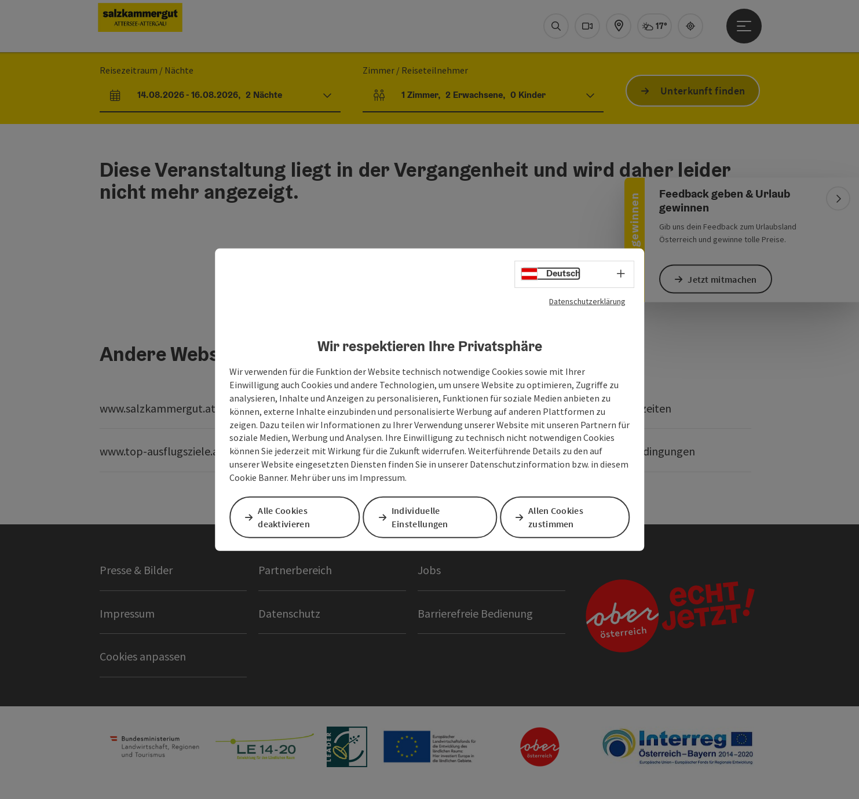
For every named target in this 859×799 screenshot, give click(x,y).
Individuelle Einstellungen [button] (422, 517)
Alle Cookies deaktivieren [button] (286, 517)
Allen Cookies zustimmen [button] (558, 517)
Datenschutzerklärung (587, 301)
